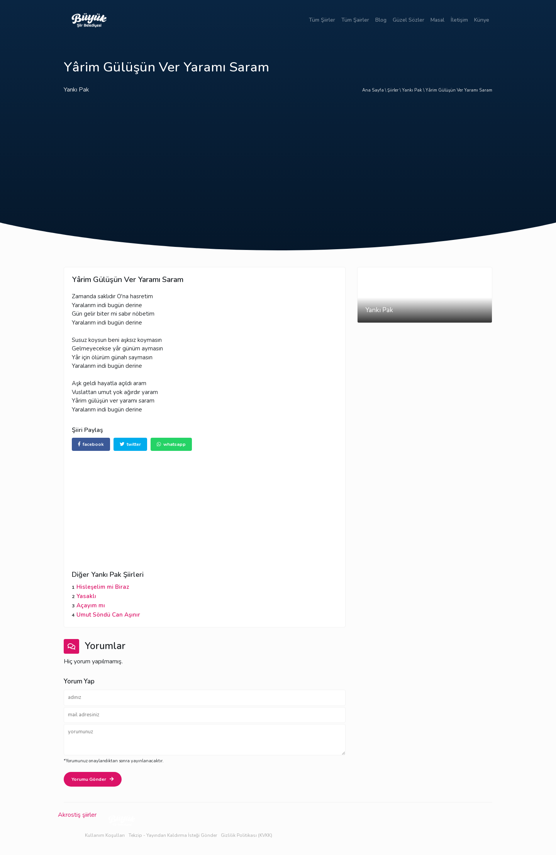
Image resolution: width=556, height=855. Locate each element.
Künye (481, 20)
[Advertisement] (278, 164)
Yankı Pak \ (413, 90)
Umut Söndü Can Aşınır (108, 615)
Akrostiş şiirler (77, 815)
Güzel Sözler (408, 20)
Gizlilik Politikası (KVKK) (246, 835)
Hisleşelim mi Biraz (102, 587)
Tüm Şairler (355, 20)
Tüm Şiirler (322, 20)
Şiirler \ (394, 90)
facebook (91, 444)
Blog (380, 20)
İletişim (459, 20)
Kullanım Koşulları (105, 835)
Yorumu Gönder (92, 779)
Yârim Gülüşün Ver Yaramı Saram (458, 90)
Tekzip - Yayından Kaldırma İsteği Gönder (173, 835)
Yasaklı (86, 596)
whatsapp (171, 444)
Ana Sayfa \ (374, 90)
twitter (130, 444)
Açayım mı (90, 605)
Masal (437, 20)
